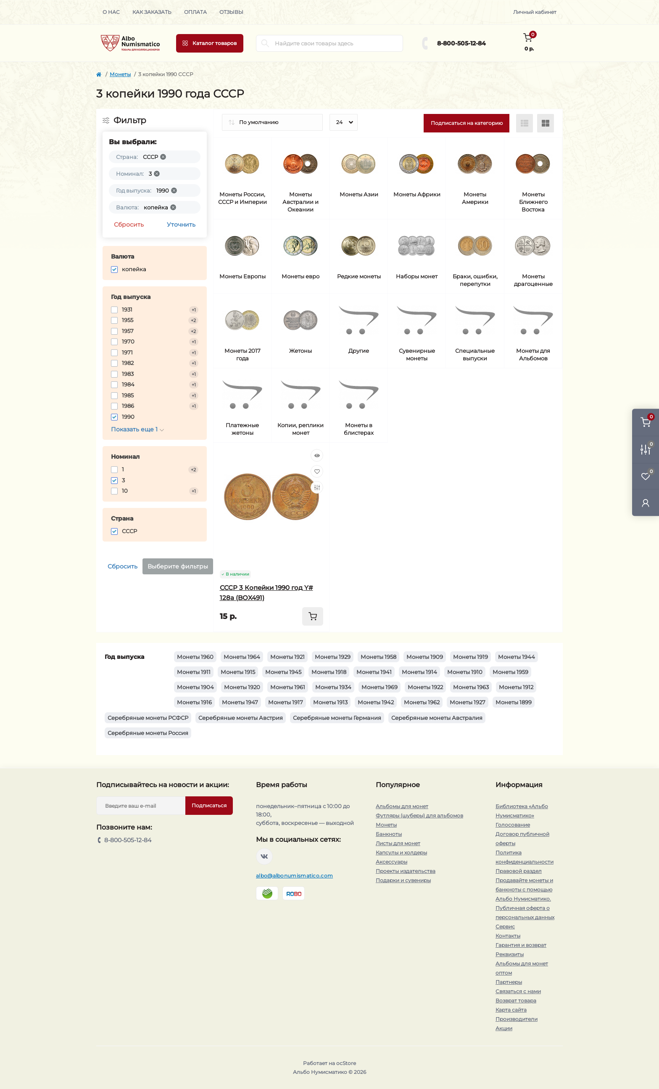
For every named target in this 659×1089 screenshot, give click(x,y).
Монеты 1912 (516, 687)
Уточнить (181, 224)
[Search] (265, 43)
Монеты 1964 (242, 656)
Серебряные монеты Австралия (436, 717)
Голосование (513, 825)
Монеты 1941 (374, 672)
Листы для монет (398, 843)
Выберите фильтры (178, 566)
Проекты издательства (405, 871)
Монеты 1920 (242, 687)
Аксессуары (391, 862)
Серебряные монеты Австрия (240, 717)
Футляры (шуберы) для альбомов (419, 815)
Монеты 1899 (514, 702)
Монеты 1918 (328, 672)
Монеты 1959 (510, 672)
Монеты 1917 (285, 702)
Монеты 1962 (422, 702)
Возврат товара (516, 1000)
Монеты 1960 (195, 656)
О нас (111, 12)
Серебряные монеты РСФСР (148, 717)
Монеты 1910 (464, 672)
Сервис (505, 926)
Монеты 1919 (470, 656)
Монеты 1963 (471, 687)
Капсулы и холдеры (401, 852)
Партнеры (509, 982)
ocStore (346, 1063)
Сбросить (129, 224)
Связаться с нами (518, 991)
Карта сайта (511, 1010)
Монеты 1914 (419, 672)
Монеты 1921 (287, 656)
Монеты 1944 (516, 656)
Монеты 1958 (378, 656)
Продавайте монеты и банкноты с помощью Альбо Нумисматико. (524, 889)
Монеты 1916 (194, 702)
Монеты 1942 (376, 702)
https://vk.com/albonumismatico (264, 856)
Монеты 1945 (283, 672)
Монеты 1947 (240, 702)
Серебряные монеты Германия (337, 717)
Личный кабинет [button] (534, 12)
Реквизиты (510, 954)
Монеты (120, 74)
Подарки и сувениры (403, 880)
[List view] (524, 123)
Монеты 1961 (287, 687)
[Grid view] (545, 123)
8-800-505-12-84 (461, 43)
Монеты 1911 (194, 672)
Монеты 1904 (195, 687)
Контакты (508, 936)
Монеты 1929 (333, 656)
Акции (504, 1028)
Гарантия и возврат (521, 945)
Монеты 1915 (238, 672)
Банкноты (389, 834)
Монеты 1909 (424, 656)
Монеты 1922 (425, 687)
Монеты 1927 (467, 702)
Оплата (195, 12)
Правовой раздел (519, 871)
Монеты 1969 (379, 687)
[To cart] (312, 616)
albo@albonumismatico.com (294, 875)
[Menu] (209, 43)
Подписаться (209, 805)
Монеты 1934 (333, 687)
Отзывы (231, 12)
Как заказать (151, 12)
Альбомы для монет (402, 806)
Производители (517, 1019)
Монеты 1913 (330, 702)
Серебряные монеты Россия (148, 733)
